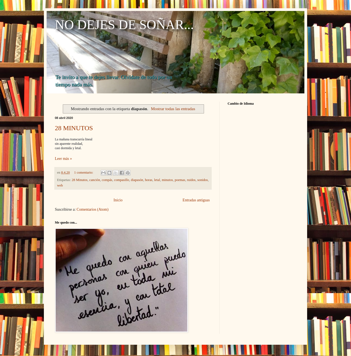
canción (94, 180)
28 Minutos (80, 180)
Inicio (118, 200)
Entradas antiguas (196, 200)
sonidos (202, 180)
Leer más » (63, 159)
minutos (167, 180)
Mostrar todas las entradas (173, 108)
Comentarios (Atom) (92, 209)
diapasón (137, 180)
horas (148, 180)
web (60, 185)
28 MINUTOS (74, 128)
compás (107, 180)
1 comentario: (84, 172)
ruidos (191, 180)
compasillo (121, 180)
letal (157, 180)
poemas (180, 180)
